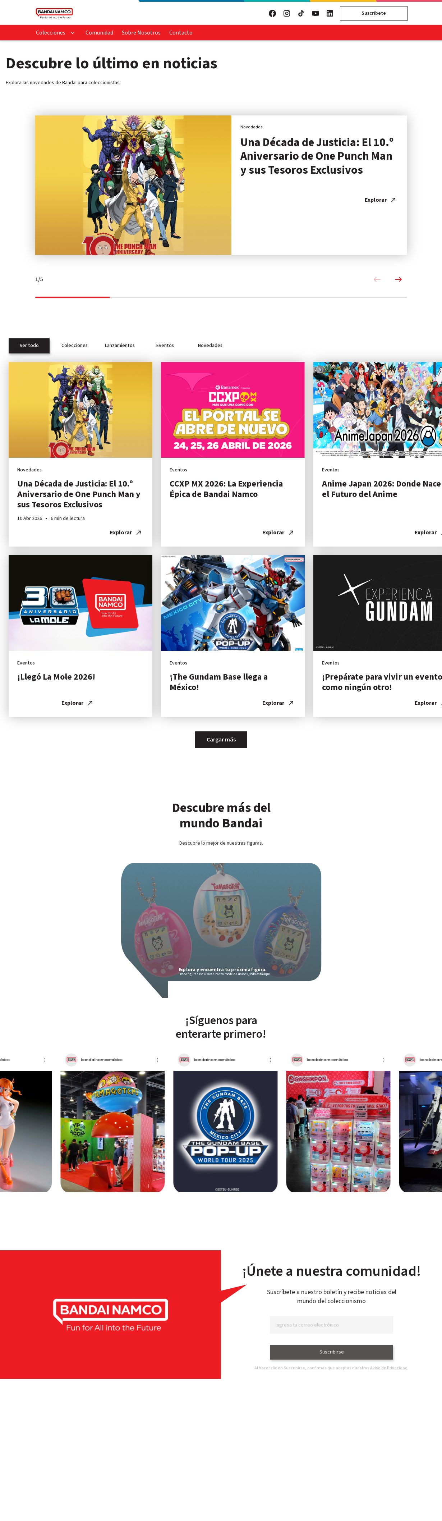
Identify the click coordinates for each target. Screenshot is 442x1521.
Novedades (210, 345)
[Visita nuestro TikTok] (301, 13)
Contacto (181, 33)
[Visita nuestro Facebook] (272, 13)
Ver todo (29, 345)
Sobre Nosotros (141, 33)
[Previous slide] (377, 281)
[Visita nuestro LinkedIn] (330, 13)
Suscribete (374, 13)
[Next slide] (398, 281)
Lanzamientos (120, 345)
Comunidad (99, 33)
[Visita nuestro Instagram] (286, 13)
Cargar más (221, 740)
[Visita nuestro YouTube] (315, 13)
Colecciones (50, 33)
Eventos (165, 345)
